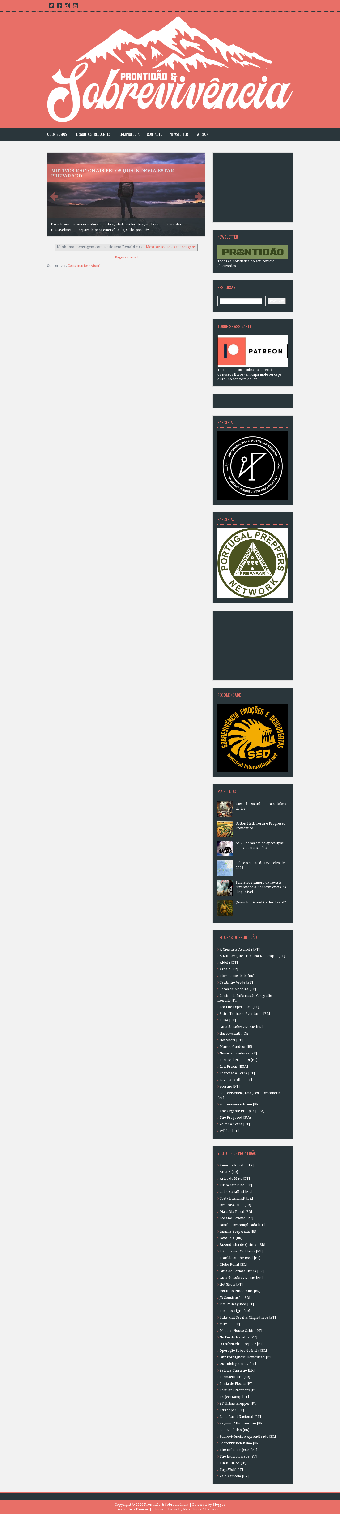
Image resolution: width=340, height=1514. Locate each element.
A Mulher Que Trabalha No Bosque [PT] (252, 956)
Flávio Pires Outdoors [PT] (241, 1251)
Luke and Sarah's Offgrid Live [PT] (248, 1317)
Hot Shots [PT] (231, 1040)
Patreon (202, 134)
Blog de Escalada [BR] (237, 976)
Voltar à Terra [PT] (235, 1124)
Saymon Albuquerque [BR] (242, 1423)
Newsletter (179, 134)
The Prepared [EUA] (236, 1117)
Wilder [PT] (229, 1131)
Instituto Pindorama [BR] (240, 1291)
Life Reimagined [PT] (237, 1304)
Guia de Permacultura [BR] (242, 1271)
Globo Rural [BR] (233, 1264)
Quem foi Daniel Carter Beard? (261, 902)
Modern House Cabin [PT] (241, 1331)
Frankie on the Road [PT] (240, 1258)
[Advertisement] (246, 186)
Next (198, 196)
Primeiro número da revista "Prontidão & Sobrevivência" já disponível (261, 887)
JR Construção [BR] (235, 1297)
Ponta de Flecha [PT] (236, 1383)
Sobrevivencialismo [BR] (239, 1104)
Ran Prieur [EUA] (234, 1066)
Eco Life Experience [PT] (239, 1007)
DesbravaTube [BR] (235, 1205)
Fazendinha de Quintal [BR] (242, 1245)
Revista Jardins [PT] (236, 1080)
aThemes (141, 1509)
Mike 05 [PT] (230, 1324)
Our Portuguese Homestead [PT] (246, 1357)
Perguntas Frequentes (92, 134)
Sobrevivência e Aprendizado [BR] (248, 1436)
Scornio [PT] (230, 1086)
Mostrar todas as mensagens (171, 247)
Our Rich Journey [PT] (238, 1364)
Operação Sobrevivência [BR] (243, 1350)
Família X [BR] (231, 1238)
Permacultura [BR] (235, 1377)
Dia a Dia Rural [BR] (236, 1211)
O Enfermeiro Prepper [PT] (242, 1344)
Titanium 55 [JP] (233, 1463)
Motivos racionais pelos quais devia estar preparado (112, 173)
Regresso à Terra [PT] (237, 1073)
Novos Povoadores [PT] (238, 1053)
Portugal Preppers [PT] (238, 1060)
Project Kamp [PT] (234, 1397)
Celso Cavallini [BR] (236, 1192)
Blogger (219, 1504)
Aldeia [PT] (229, 962)
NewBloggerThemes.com (203, 1509)
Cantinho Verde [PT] (236, 982)
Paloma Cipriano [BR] (237, 1370)
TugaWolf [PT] (231, 1469)
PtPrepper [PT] (232, 1410)
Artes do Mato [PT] (235, 1178)
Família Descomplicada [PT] (242, 1225)
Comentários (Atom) (84, 265)
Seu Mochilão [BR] (234, 1430)
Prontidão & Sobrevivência (166, 1504)
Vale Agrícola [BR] (234, 1476)
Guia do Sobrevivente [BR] (241, 1027)
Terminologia (129, 134)
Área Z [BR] (229, 969)
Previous (54, 196)
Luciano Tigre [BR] (235, 1311)
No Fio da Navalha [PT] (238, 1337)
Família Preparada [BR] (238, 1231)
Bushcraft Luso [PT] (236, 1185)
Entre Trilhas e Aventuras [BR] (245, 1013)
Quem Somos (57, 134)
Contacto (154, 134)
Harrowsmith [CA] (234, 1033)
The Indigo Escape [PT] (238, 1456)
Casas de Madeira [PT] (238, 989)
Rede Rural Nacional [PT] (240, 1417)
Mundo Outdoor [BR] (236, 1047)
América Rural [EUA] (237, 1165)
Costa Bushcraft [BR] (236, 1198)
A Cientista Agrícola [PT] (240, 949)
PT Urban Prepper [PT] (238, 1403)
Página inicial (126, 257)
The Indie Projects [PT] (238, 1450)
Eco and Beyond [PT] (236, 1218)
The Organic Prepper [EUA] (242, 1111)
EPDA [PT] (228, 1020)
